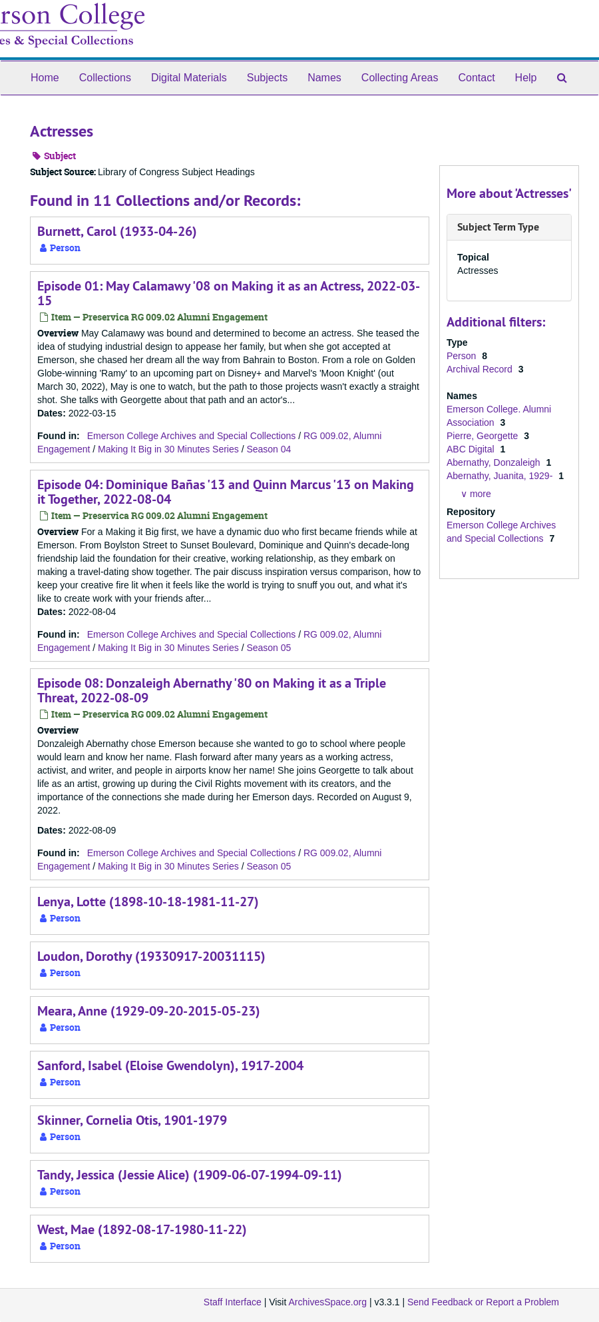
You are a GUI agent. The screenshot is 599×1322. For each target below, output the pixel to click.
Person (463, 355)
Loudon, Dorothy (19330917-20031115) (151, 956)
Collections (105, 77)
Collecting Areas (400, 77)
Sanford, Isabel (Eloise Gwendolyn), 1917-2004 (170, 1065)
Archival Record (481, 369)
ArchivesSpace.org (327, 1302)
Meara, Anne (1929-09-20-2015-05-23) (148, 1010)
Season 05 (268, 647)
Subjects (267, 77)
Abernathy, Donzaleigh (495, 462)
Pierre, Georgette (483, 435)
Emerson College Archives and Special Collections (191, 435)
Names (324, 77)
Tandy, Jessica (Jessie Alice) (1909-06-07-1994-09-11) (189, 1174)
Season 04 (268, 449)
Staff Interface (233, 1302)
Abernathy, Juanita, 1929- (501, 475)
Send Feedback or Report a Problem (483, 1302)
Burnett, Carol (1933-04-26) (117, 231)
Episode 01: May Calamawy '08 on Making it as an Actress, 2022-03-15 (228, 293)
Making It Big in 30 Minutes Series (168, 449)
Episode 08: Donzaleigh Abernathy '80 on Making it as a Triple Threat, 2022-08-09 (211, 690)
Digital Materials (189, 77)
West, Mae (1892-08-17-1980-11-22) (142, 1229)
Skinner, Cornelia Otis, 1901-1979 (132, 1120)
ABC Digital (472, 449)
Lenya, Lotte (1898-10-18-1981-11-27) (148, 901)
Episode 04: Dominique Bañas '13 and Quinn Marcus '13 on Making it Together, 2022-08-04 (225, 492)
